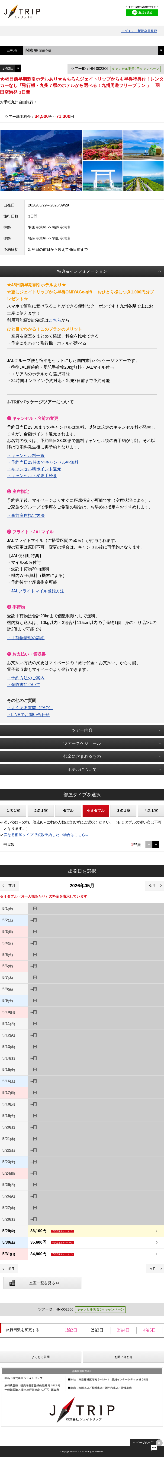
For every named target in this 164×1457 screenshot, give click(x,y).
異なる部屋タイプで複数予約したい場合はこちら (44, 835)
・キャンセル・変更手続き (32, 475)
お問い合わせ (123, 1357)
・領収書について (23, 684)
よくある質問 (41, 1357)
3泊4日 (123, 1330)
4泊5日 (149, 1330)
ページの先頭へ (146, 1442)
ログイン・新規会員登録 (139, 31)
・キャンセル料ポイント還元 (34, 469)
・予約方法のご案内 (26, 678)
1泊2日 (71, 1330)
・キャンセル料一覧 (26, 455)
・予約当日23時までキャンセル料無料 (42, 462)
